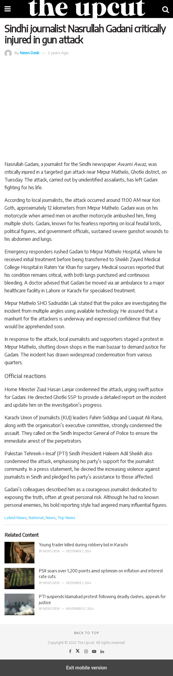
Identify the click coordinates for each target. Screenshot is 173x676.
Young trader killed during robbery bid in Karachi (83, 544)
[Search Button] (165, 9)
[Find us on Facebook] (70, 651)
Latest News (15, 517)
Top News (66, 517)
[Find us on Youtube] (94, 651)
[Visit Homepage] (86, 9)
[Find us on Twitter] (78, 651)
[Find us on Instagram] (86, 651)
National (35, 517)
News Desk (29, 52)
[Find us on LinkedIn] (102, 651)
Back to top (86, 633)
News (50, 517)
